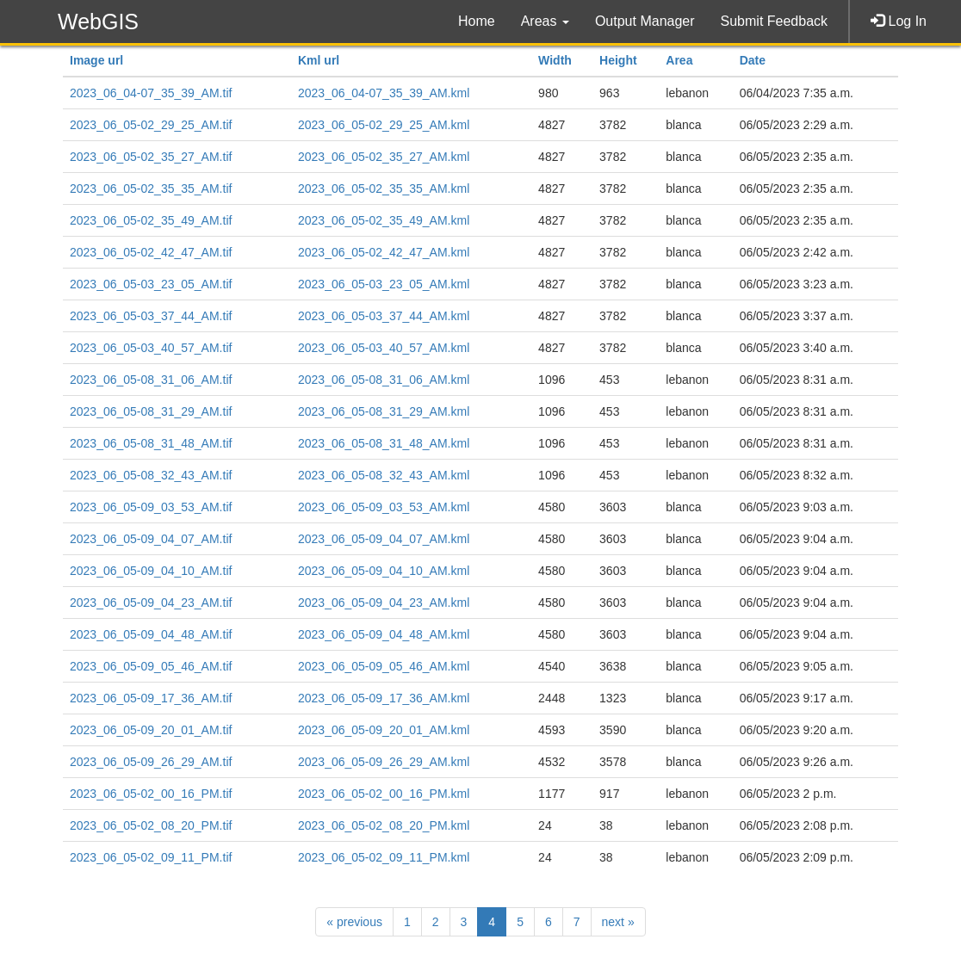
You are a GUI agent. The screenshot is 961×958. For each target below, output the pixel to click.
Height (618, 60)
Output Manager (645, 21)
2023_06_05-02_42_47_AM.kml (383, 252)
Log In (899, 21)
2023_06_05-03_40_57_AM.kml (383, 348)
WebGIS (98, 21)
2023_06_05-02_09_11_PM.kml (383, 857)
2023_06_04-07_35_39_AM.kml (383, 93)
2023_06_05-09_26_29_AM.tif (151, 762)
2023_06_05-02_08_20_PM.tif (151, 825)
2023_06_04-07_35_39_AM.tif (151, 93)
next (618, 922)
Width (555, 60)
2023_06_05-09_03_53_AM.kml (383, 507)
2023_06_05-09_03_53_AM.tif (151, 507)
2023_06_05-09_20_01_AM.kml (383, 730)
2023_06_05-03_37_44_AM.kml (383, 316)
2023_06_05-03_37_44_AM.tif (151, 316)
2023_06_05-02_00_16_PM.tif (151, 793)
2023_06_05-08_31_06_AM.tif (151, 379)
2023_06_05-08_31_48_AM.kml (383, 443)
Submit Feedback (774, 21)
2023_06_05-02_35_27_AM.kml (383, 157)
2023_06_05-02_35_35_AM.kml (383, 188)
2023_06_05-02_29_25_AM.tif (151, 125)
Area (679, 60)
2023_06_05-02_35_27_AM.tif (151, 157)
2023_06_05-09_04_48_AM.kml (383, 634)
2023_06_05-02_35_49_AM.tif (151, 220)
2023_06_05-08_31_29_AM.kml (383, 411)
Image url (96, 60)
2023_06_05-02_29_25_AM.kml (383, 125)
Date (753, 60)
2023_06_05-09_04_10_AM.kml (383, 571)
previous (354, 922)
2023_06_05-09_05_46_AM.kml (383, 666)
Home (476, 21)
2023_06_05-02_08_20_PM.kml (383, 825)
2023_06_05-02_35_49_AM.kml (383, 220)
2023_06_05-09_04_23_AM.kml (383, 602)
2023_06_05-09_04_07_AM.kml (383, 539)
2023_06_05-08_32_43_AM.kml (383, 475)
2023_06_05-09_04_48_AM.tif (151, 634)
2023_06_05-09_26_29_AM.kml (383, 762)
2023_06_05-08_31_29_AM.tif (151, 411)
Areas (545, 21)
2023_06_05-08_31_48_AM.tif (151, 443)
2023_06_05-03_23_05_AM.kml (383, 284)
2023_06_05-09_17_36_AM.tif (151, 698)
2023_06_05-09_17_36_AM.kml (383, 698)
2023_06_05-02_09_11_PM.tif (151, 857)
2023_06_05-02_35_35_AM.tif (151, 188)
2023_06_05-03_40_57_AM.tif (151, 348)
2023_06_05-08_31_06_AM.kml (383, 379)
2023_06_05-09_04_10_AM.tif (151, 571)
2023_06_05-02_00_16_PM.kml (383, 793)
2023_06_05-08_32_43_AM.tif (151, 475)
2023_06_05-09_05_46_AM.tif (151, 666)
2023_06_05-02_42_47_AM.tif (151, 252)
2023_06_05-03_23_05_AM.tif (151, 284)
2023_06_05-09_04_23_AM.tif (151, 602)
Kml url (318, 60)
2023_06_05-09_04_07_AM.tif (151, 539)
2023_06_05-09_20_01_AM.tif (151, 730)
